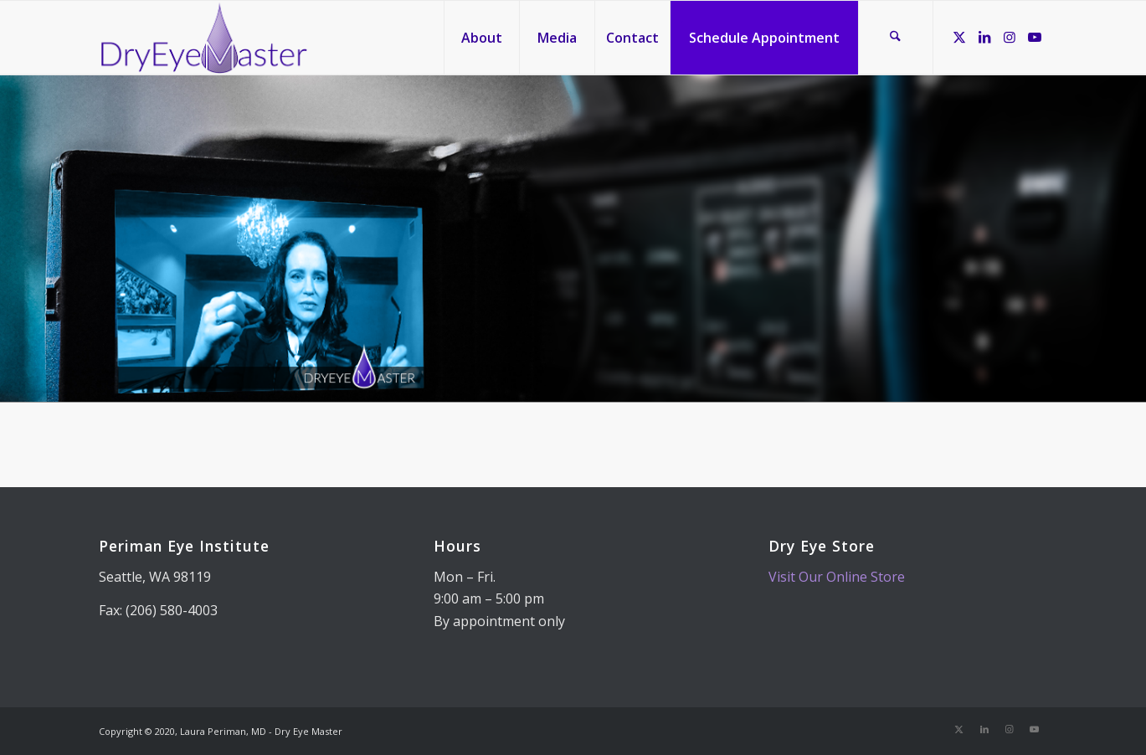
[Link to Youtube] (1034, 36)
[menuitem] (481, 37)
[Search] (895, 37)
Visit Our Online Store (836, 577)
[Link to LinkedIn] (984, 36)
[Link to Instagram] (1009, 36)
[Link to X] (959, 36)
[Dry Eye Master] (204, 37)
